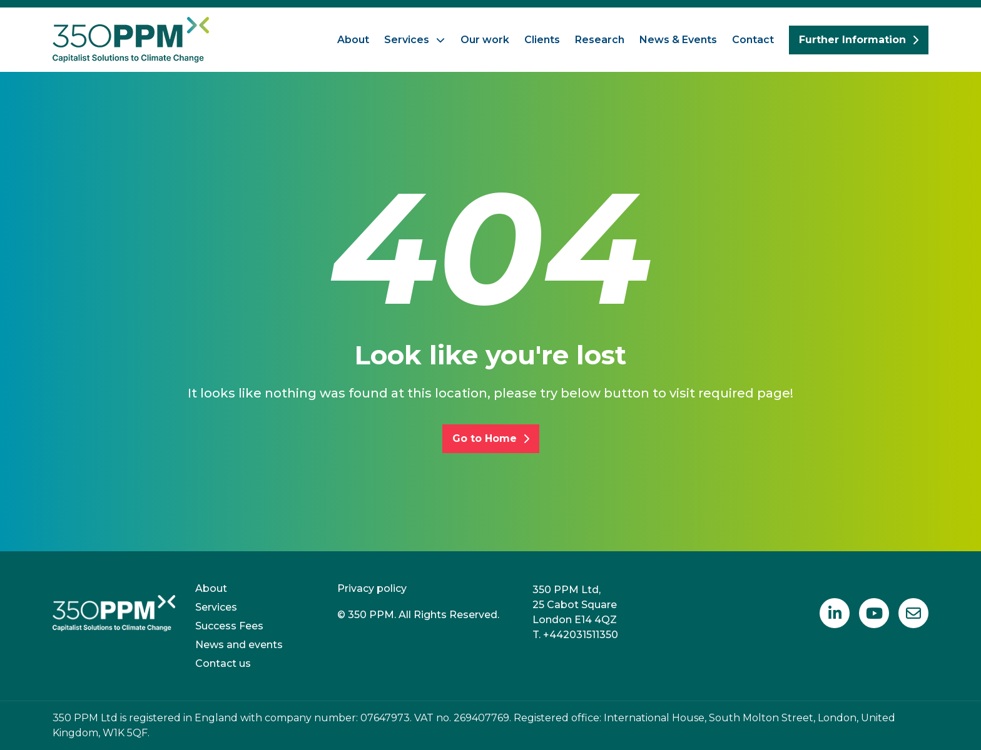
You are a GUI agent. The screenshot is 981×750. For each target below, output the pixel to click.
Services (406, 40)
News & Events (678, 40)
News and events (239, 645)
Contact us (223, 663)
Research (599, 40)
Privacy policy (372, 588)
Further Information (858, 40)
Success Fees (229, 626)
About (353, 40)
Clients (542, 40)
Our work (484, 40)
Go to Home (490, 438)
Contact (753, 40)
